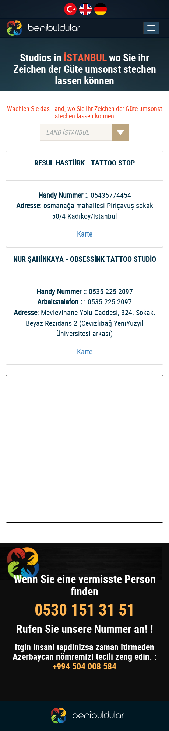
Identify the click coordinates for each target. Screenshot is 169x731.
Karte (84, 234)
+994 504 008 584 (84, 666)
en (85, 9)
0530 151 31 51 (85, 609)
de (100, 9)
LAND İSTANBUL (87, 132)
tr (70, 9)
